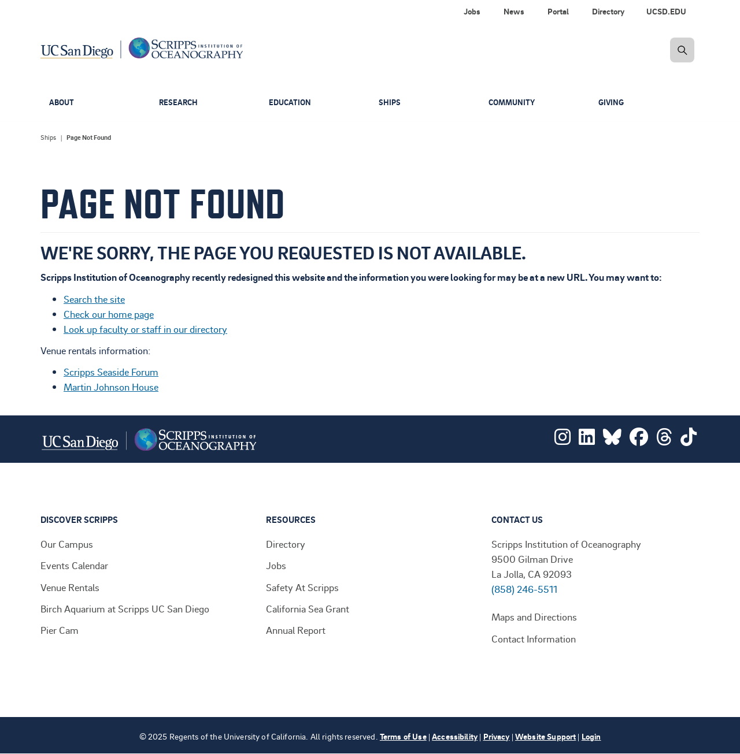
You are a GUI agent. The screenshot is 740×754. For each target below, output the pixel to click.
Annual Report (295, 629)
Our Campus (66, 543)
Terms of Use (403, 736)
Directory (285, 543)
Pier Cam (59, 629)
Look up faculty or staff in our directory (145, 328)
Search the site (94, 298)
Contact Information (533, 638)
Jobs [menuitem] (472, 11)
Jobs (276, 565)
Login (591, 736)
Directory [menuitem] (608, 11)
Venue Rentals (69, 587)
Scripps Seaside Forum (111, 371)
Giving (612, 102)
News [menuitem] (514, 11)
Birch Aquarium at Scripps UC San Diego (124, 608)
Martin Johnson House (111, 386)
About (62, 102)
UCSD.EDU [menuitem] (666, 11)
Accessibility (455, 736)
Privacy (496, 736)
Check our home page (109, 313)
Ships (390, 102)
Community (513, 102)
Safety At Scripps (302, 587)
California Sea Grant (307, 608)
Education (291, 102)
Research (179, 102)
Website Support (545, 736)
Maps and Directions (534, 616)
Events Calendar (74, 565)
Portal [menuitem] (558, 11)
